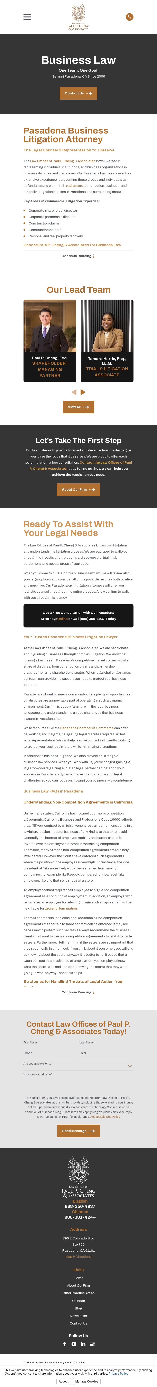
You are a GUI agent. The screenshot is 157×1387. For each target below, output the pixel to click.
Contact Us (78, 1324)
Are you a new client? (37, 1064)
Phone (28, 1053)
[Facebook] (64, 1344)
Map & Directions (78, 1257)
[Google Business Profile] (92, 1344)
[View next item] (83, 392)
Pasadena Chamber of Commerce (86, 728)
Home (78, 1279)
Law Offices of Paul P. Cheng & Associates (62, 161)
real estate (74, 186)
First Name (31, 1043)
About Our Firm (78, 1286)
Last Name (87, 1043)
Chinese (78, 1301)
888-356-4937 (80, 1207)
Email (83, 1053)
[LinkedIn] (83, 1344)
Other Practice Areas (78, 1294)
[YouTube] (74, 1344)
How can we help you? (38, 1075)
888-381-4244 (80, 1218)
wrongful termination (61, 909)
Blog (78, 1309)
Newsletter (78, 1316)
